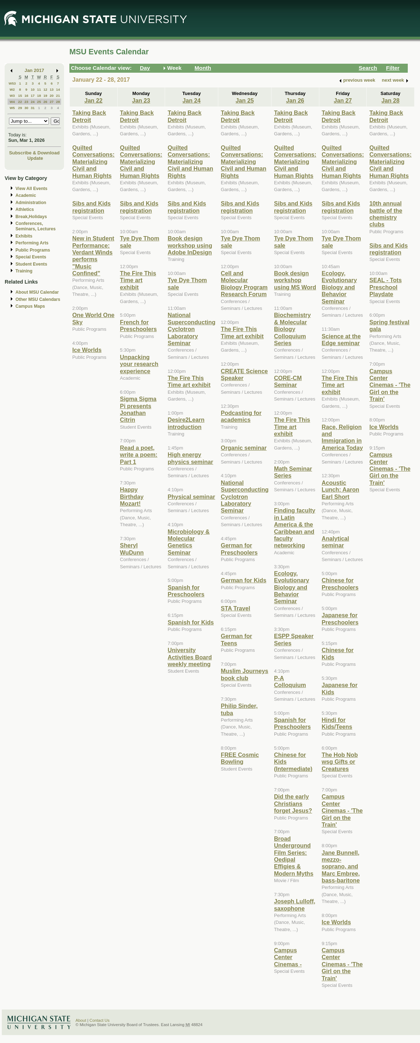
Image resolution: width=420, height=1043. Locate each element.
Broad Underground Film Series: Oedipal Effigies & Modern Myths (294, 856)
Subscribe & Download (34, 152)
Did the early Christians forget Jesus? (293, 803)
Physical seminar (191, 496)
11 (39, 89)
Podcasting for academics (241, 416)
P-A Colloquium (290, 681)
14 (58, 89)
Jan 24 (191, 100)
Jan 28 (391, 100)
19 (45, 96)
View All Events (31, 188)
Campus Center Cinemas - (288, 957)
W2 (12, 89)
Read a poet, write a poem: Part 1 (139, 454)
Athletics (24, 209)
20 (52, 96)
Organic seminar (244, 447)
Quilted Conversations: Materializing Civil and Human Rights (93, 161)
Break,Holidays (31, 216)
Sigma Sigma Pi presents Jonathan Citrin (138, 409)
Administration (30, 202)
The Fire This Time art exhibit (138, 280)
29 (20, 108)
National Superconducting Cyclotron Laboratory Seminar (191, 329)
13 (52, 89)
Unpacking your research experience (139, 364)
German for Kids (243, 580)
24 (33, 102)
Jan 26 (295, 100)
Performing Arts (32, 242)
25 (39, 102)
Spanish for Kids (191, 622)
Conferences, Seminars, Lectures (35, 226)
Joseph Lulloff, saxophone (294, 904)
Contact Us (100, 1020)
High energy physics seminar (190, 458)
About (81, 1020)
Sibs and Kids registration (91, 206)
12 (45, 89)
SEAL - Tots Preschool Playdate (385, 287)
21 (58, 96)
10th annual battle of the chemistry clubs (385, 213)
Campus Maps (30, 306)
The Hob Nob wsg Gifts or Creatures (340, 761)
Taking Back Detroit (89, 116)
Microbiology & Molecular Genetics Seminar (189, 542)
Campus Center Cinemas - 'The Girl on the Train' (342, 810)
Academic (25, 195)
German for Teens (236, 639)
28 (58, 102)
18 (39, 96)
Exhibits (23, 236)
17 (33, 96)
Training (23, 271)
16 (26, 96)
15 (20, 96)
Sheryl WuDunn (132, 548)
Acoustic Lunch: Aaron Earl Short (340, 489)
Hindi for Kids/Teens (337, 723)
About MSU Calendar (37, 292)
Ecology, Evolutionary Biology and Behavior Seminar (291, 587)
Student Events (31, 264)
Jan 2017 (34, 70)
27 (52, 102)
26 (45, 102)
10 (33, 89)
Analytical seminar (335, 541)
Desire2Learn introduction (186, 423)
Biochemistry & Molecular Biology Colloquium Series (292, 329)
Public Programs (32, 250)
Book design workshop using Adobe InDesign (190, 245)
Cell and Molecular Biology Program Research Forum (244, 283)
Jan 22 (93, 100)
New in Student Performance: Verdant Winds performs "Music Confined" (93, 255)
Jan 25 (245, 100)
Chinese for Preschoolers (340, 583)
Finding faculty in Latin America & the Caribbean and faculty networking (294, 527)
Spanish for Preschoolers (186, 590)
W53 (12, 83)
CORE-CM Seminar (288, 381)
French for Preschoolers (138, 325)
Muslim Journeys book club (244, 674)
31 (33, 108)
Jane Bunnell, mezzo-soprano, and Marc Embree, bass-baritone (341, 866)
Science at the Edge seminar (341, 339)
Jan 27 (343, 100)
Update (35, 158)
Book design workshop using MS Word (295, 280)
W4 (12, 102)
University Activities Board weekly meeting (190, 657)
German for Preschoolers (239, 548)
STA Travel (235, 608)
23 (26, 102)
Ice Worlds (86, 350)
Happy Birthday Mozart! (132, 496)
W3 (12, 96)
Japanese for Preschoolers (340, 618)
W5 (12, 108)
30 (26, 108)
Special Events (30, 256)
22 (20, 102)
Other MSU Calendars (37, 299)
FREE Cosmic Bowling (240, 758)
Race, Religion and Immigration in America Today (342, 437)
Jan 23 (141, 100)
